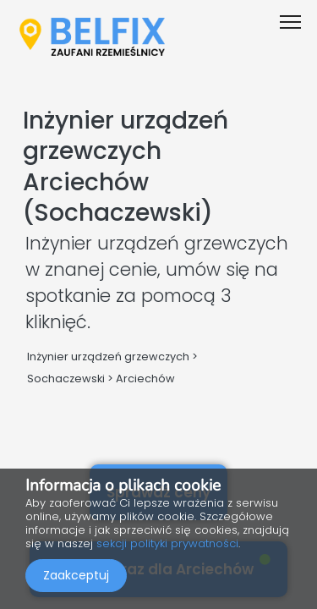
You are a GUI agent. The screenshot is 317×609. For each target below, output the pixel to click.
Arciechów (145, 378)
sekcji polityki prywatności (167, 543)
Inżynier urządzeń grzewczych (108, 356)
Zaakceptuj (76, 575)
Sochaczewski (66, 378)
